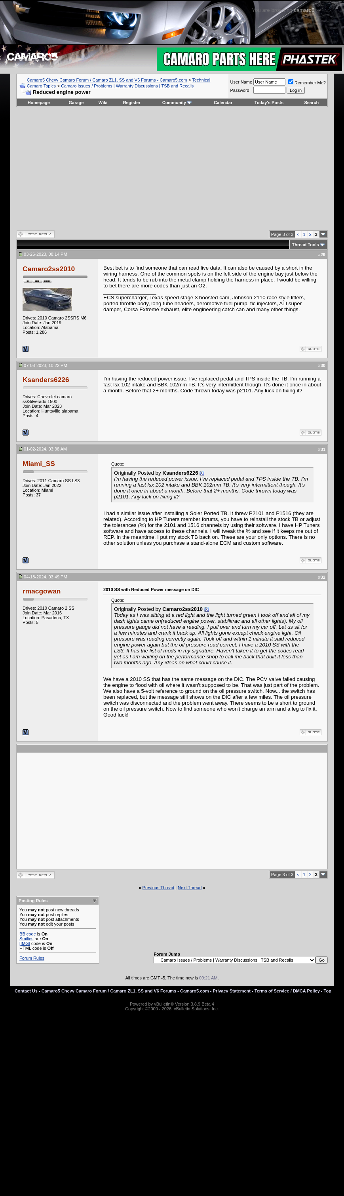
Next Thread (189, 887)
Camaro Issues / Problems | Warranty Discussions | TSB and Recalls (127, 86)
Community (177, 102)
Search (311, 102)
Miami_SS (39, 464)
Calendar (223, 102)
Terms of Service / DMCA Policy (287, 991)
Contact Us (26, 991)
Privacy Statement (232, 991)
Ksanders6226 (46, 380)
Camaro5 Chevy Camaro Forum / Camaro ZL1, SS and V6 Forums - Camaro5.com (107, 80)
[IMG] (24, 943)
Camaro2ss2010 (49, 269)
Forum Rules (31, 958)
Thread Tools (305, 244)
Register (132, 102)
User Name (241, 82)
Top (327, 991)
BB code (27, 934)
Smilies (26, 938)
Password (239, 90)
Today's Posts (269, 102)
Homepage (39, 102)
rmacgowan (42, 591)
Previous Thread (159, 887)
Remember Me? (307, 82)
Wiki (103, 102)
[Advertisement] (172, 168)
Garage (76, 102)
